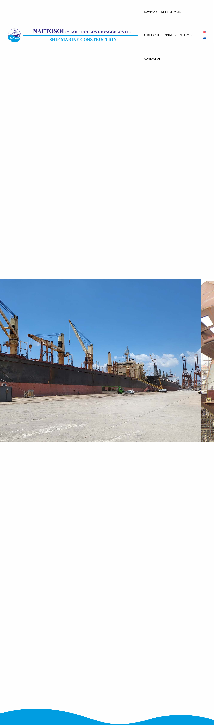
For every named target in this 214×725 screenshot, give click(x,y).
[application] (190, 35)
